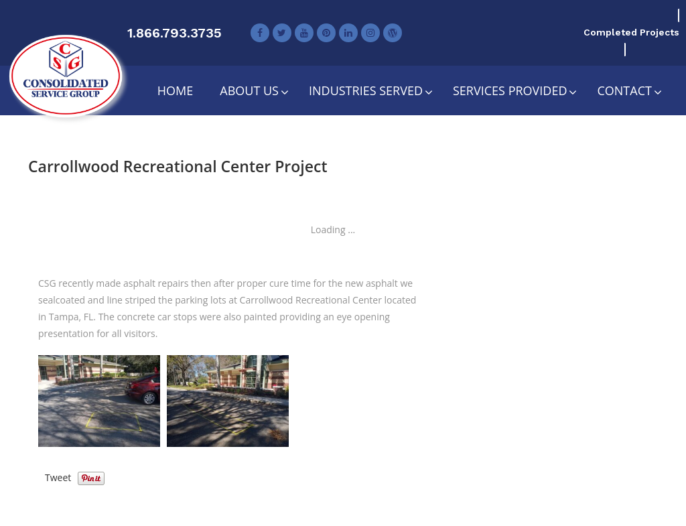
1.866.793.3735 (174, 33)
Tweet (58, 477)
